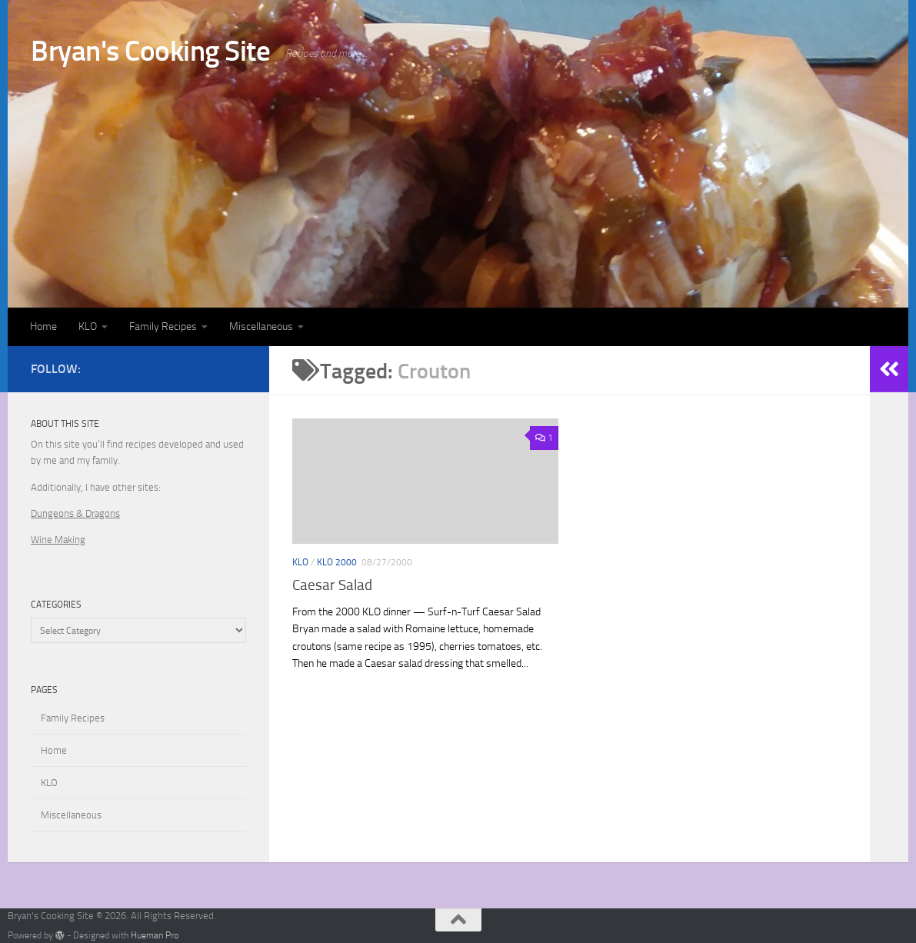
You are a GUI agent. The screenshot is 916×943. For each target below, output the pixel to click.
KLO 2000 (337, 562)
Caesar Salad (332, 585)
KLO (87, 326)
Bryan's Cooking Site (150, 51)
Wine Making (58, 539)
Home (43, 326)
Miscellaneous (261, 326)
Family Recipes (163, 326)
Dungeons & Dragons (75, 513)
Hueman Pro (154, 935)
